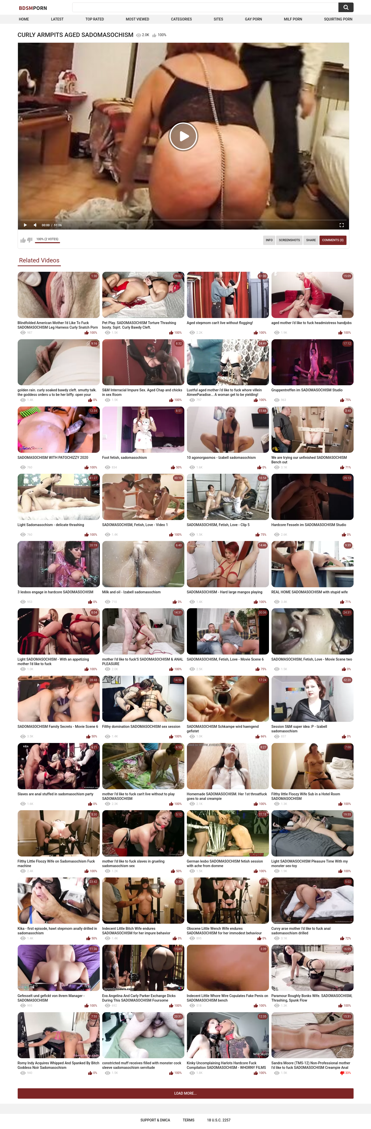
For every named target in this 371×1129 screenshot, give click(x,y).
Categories (181, 19)
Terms (188, 1120)
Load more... (185, 1093)
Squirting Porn (338, 19)
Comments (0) (333, 240)
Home (24, 19)
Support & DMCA (155, 1120)
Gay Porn (253, 19)
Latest (57, 19)
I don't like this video (29, 240)
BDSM (33, 7)
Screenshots (289, 240)
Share (311, 240)
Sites (218, 19)
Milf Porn (293, 19)
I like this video (23, 240)
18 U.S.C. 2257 (219, 1120)
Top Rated (94, 19)
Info (269, 240)
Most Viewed (137, 19)
